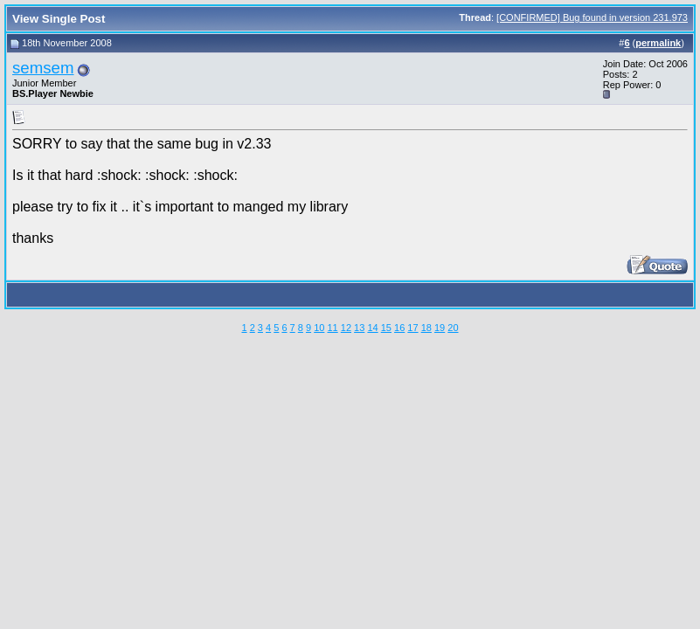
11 (332, 327)
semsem (43, 68)
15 (386, 327)
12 (346, 327)
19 (439, 327)
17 (412, 327)
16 (399, 327)
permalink (658, 43)
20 (452, 327)
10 (319, 327)
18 (426, 327)
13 (359, 327)
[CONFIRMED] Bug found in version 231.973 (592, 17)
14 (372, 327)
